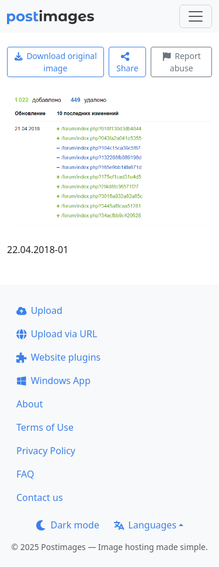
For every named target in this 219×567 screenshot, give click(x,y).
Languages (145, 524)
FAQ (25, 474)
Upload (39, 310)
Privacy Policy (45, 450)
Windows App (53, 380)
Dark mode (67, 524)
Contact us (39, 497)
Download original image (55, 62)
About (29, 403)
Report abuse (181, 62)
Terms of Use (45, 427)
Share (127, 63)
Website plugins (58, 357)
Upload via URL (56, 333)
